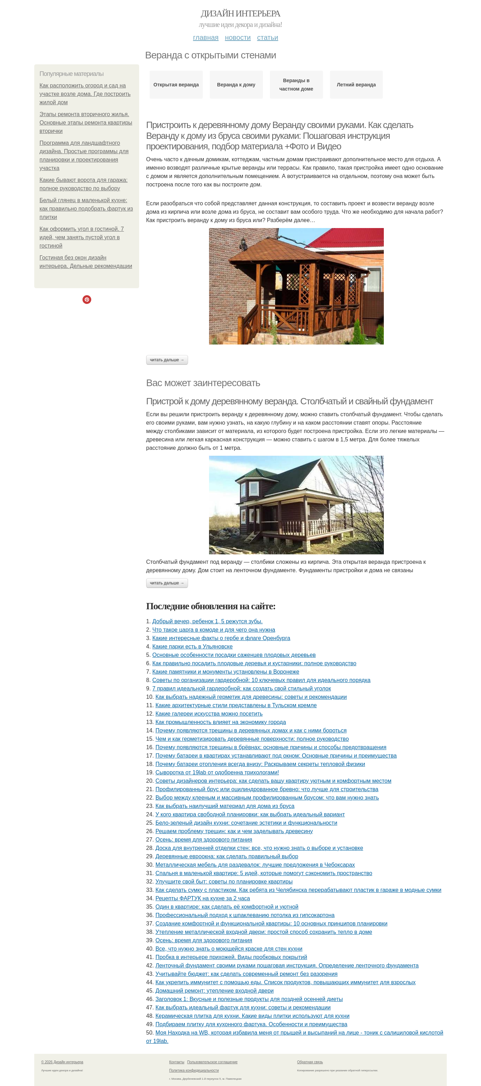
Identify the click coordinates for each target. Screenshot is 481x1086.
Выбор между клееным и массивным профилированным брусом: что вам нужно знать (267, 798)
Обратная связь (310, 1062)
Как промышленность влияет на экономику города (221, 722)
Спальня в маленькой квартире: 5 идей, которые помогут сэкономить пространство (264, 873)
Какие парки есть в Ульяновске (192, 647)
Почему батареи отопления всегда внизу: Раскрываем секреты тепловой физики (260, 764)
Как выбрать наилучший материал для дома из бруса (225, 806)
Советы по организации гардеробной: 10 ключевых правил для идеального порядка (261, 680)
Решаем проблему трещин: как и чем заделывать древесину (234, 831)
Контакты (176, 1062)
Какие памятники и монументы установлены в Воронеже (225, 672)
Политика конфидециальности (194, 1070)
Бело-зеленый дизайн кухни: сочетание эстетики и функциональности (246, 823)
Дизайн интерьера (240, 13)
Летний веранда (356, 84)
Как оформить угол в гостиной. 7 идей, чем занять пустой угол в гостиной (82, 237)
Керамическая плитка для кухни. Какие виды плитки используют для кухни (253, 1016)
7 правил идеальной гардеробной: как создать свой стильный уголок (241, 688)
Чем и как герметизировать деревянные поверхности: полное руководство (252, 739)
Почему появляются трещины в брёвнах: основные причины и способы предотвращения (271, 747)
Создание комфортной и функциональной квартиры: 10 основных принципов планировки (272, 924)
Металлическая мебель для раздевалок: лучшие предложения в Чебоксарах (255, 865)
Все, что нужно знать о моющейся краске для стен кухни (229, 949)
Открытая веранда (176, 84)
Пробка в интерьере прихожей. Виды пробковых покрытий (231, 957)
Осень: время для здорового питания (204, 840)
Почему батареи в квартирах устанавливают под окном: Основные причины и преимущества (276, 756)
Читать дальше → (167, 359)
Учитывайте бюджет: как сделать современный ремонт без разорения (247, 974)
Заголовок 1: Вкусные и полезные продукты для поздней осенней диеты (249, 999)
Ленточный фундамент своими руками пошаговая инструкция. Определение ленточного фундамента (287, 965)
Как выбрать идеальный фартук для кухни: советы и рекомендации (243, 1007)
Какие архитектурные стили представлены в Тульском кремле (236, 705)
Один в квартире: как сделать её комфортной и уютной (227, 907)
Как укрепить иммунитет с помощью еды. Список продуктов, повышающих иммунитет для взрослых (286, 982)
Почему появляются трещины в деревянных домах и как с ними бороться (251, 730)
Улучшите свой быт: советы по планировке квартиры (224, 882)
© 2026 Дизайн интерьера (62, 1062)
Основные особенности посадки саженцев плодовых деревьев (234, 655)
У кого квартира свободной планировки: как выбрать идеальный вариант (250, 814)
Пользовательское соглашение (212, 1062)
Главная (205, 37)
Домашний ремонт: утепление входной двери (215, 991)
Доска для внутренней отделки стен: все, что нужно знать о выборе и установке (259, 848)
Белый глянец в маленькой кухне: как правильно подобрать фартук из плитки (86, 208)
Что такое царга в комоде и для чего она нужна (213, 630)
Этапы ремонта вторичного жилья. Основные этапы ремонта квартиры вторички (86, 122)
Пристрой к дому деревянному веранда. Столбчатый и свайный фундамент (289, 401)
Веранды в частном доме (296, 85)
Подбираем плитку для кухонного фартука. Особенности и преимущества (251, 1024)
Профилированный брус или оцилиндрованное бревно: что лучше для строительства (267, 789)
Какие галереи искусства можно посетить (209, 714)
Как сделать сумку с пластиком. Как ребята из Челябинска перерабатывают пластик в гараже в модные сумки (298, 890)
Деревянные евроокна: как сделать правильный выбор (227, 856)
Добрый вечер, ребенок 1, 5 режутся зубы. (207, 621)
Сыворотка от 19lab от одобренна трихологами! (217, 772)
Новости (238, 37)
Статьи (267, 37)
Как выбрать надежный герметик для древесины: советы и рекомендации (251, 697)
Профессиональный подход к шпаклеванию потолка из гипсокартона (245, 915)
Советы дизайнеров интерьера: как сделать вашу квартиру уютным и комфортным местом (274, 781)
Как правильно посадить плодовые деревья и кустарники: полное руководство (254, 663)
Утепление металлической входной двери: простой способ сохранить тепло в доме (264, 932)
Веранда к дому (236, 84)
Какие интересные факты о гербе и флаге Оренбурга (221, 638)
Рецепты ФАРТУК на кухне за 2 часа (203, 898)
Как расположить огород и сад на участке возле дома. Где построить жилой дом (85, 94)
